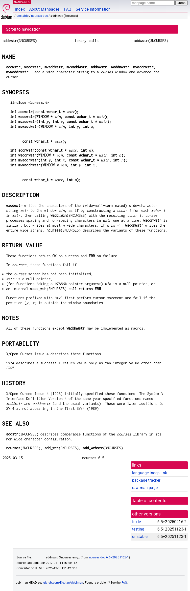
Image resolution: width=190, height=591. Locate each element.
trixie (136, 521)
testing (138, 529)
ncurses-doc (39, 16)
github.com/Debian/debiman (63, 582)
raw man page (145, 487)
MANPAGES (22, 1)
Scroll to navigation (23, 29)
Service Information (93, 9)
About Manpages (44, 9)
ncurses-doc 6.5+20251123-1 (109, 557)
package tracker (146, 480)
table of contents (149, 500)
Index (20, 9)
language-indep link (149, 473)
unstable (22, 16)
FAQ (67, 9)
